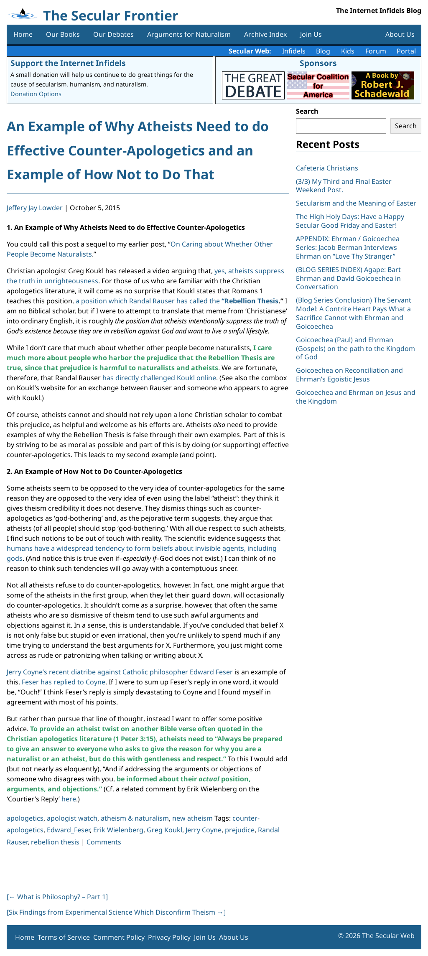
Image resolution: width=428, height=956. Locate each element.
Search (307, 111)
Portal (406, 51)
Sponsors (318, 63)
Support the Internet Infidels (68, 63)
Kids (347, 51)
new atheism (192, 818)
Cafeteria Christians (327, 168)
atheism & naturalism (135, 818)
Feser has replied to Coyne (63, 681)
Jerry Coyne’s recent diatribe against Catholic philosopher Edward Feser (120, 671)
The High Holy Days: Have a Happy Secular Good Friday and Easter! (350, 221)
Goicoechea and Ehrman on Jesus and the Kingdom (355, 397)
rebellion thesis (55, 842)
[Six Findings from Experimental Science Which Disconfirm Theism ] (116, 912)
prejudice (240, 829)
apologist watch (72, 818)
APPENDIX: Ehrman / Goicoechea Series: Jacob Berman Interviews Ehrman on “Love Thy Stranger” (348, 247)
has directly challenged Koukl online (159, 377)
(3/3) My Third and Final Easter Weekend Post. (344, 186)
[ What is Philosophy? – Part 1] (57, 896)
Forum (375, 51)
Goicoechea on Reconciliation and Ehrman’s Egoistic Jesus (349, 375)
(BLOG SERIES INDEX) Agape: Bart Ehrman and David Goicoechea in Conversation (348, 278)
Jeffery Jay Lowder (35, 207)
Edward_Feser (68, 829)
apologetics (25, 818)
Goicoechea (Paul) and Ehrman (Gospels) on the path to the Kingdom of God (355, 348)
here (68, 798)
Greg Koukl (164, 829)
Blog (323, 51)
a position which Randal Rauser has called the (177, 300)
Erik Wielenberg (118, 829)
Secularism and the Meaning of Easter (356, 203)
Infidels (294, 51)
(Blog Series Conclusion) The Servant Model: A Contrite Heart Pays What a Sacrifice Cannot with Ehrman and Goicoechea (353, 313)
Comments (104, 842)
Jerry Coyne (204, 829)
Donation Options (35, 94)
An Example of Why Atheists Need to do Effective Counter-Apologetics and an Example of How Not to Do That (138, 150)
